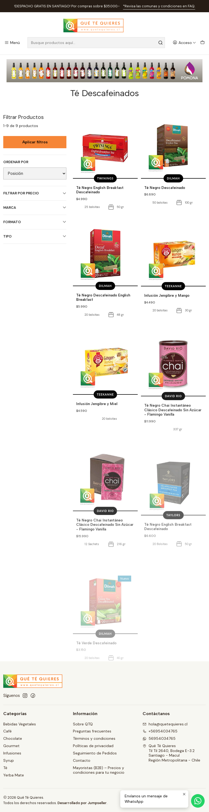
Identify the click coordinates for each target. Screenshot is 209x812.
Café (7, 731)
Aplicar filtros (35, 142)
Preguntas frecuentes (92, 731)
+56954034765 (160, 731)
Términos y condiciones (94, 738)
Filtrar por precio (34, 193)
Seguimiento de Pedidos (95, 753)
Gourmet (11, 745)
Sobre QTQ (83, 724)
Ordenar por (15, 162)
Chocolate (12, 738)
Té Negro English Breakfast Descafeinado (100, 189)
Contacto (81, 760)
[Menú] (12, 43)
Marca (34, 207)
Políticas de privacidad (93, 745)
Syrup (8, 760)
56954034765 (159, 738)
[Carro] (202, 43)
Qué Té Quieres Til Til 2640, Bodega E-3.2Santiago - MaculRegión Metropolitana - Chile (171, 753)
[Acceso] (184, 43)
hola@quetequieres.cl (165, 724)
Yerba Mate (13, 775)
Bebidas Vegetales (19, 724)
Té (5, 767)
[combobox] (96, 42)
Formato (34, 222)
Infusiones (12, 753)
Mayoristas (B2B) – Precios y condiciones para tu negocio (98, 770)
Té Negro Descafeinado (164, 187)
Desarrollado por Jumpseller (82, 803)
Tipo (34, 236)
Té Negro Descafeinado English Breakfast (103, 313)
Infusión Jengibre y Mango (166, 318)
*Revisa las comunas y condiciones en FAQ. (159, 6)
